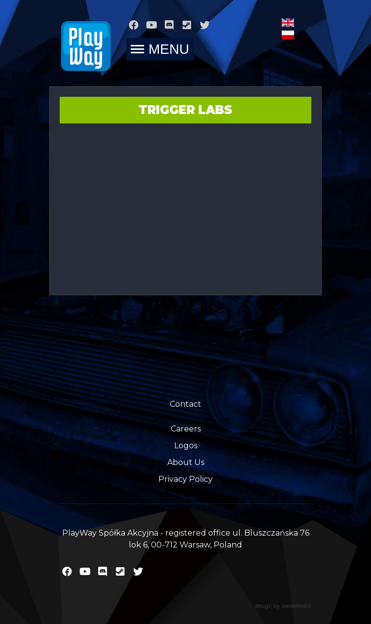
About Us (185, 462)
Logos (185, 445)
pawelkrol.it (296, 606)
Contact (185, 404)
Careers (186, 428)
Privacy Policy (185, 479)
